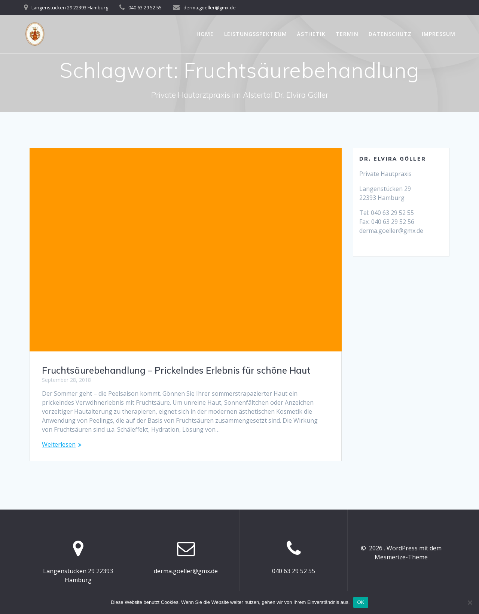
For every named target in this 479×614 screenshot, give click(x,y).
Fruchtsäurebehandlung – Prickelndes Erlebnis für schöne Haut (176, 370)
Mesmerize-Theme (401, 557)
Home (205, 33)
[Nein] (469, 602)
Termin (347, 33)
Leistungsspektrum (255, 33)
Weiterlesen (59, 444)
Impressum (438, 33)
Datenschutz (390, 33)
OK (360, 602)
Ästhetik (311, 33)
